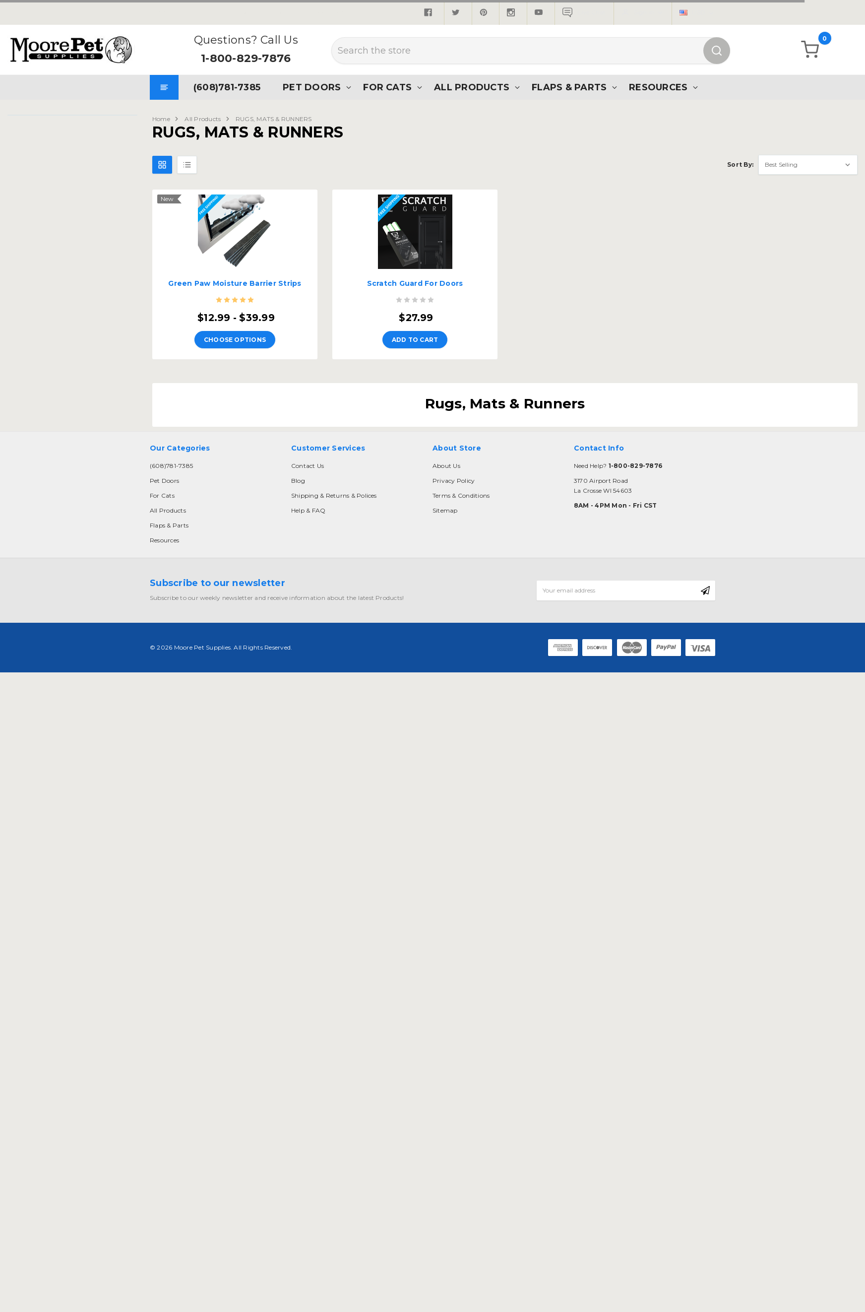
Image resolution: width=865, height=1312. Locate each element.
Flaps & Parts (569, 87)
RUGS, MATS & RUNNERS (274, 119)
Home (161, 119)
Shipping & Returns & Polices (334, 495)
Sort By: (740, 164)
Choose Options (235, 339)
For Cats (387, 87)
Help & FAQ (308, 510)
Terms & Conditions (461, 495)
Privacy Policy (453, 480)
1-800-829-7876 (246, 58)
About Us (446, 465)
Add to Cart (415, 339)
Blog (298, 480)
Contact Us (307, 465)
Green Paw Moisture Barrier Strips (234, 283)
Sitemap (445, 510)
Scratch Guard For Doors (415, 283)
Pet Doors (312, 87)
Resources (658, 87)
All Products (471, 87)
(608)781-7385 (226, 87)
